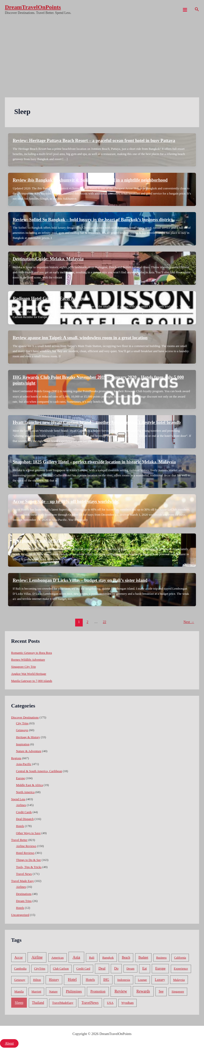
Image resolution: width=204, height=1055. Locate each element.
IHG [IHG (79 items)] (106, 980)
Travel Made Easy (22, 881)
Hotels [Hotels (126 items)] (90, 980)
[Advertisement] (102, 56)
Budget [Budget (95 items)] (143, 957)
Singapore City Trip (23, 666)
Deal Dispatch (25, 819)
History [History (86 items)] (54, 980)
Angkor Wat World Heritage (28, 674)
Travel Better (19, 840)
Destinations (24, 894)
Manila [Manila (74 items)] (19, 991)
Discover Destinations (25, 717)
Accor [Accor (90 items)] (18, 957)
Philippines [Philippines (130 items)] (74, 991)
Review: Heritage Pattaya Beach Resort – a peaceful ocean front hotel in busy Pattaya (94, 140)
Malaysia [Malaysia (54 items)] (179, 980)
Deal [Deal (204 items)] (102, 968)
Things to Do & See (28, 860)
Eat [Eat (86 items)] (144, 968)
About (9, 1043)
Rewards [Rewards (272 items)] (143, 991)
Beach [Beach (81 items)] (126, 957)
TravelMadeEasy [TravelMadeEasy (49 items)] (62, 1002)
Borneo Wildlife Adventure (28, 659)
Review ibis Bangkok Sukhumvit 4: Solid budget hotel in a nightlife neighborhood (90, 180)
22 (104, 622)
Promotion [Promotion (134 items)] (98, 991)
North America (25, 792)
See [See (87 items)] (161, 991)
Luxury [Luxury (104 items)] (160, 980)
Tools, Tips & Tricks (29, 867)
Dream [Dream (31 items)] (130, 968)
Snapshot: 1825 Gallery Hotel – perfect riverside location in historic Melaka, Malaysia (94, 462)
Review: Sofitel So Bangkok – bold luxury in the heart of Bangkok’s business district (93, 219)
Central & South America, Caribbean (39, 771)
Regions (16, 758)
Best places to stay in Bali (37, 540)
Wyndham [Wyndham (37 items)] (127, 1002)
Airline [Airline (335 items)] (37, 957)
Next (189, 622)
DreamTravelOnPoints (33, 7)
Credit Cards (24, 812)
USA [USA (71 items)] (110, 1002)
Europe (20, 778)
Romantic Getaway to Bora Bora (31, 653)
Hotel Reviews (25, 853)
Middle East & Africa (29, 785)
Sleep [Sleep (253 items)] (19, 1002)
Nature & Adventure (28, 751)
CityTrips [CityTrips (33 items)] (39, 968)
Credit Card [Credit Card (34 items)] (83, 968)
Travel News (24, 874)
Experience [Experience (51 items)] (181, 968)
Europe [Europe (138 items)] (160, 968)
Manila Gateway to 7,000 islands (31, 681)
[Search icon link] (197, 10)
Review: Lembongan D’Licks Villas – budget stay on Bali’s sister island (80, 580)
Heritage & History (28, 737)
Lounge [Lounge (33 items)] (142, 980)
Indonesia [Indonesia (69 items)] (123, 980)
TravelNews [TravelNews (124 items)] (90, 1002)
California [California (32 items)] (180, 957)
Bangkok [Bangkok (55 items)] (108, 957)
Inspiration (23, 744)
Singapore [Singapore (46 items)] (178, 991)
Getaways (22, 730)
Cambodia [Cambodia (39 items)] (20, 968)
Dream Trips (24, 901)
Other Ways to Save (28, 833)
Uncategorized (20, 915)
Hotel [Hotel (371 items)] (72, 979)
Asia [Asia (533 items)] (76, 957)
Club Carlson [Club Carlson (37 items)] (61, 968)
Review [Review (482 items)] (120, 991)
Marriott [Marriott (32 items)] (36, 991)
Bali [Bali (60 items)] (91, 957)
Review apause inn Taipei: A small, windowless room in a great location (80, 337)
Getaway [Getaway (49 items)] (19, 980)
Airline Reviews (26, 846)
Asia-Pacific (23, 764)
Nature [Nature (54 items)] (53, 991)
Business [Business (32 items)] (161, 957)
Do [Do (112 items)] (116, 968)
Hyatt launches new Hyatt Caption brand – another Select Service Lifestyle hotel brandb (97, 422)
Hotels (20, 826)
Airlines (21, 805)
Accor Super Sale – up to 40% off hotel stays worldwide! (66, 501)
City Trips (22, 723)
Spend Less (18, 799)
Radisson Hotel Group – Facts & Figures (51, 298)
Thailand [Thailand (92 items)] (38, 1002)
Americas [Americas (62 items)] (57, 957)
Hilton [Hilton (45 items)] (37, 980)
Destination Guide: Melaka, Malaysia (48, 258)
